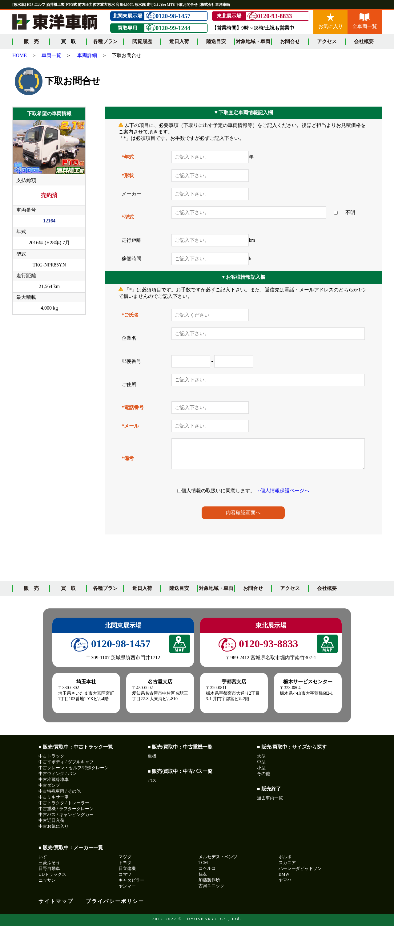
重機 (152, 756)
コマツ (125, 874)
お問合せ (290, 41)
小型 (261, 768)
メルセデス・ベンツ (218, 857)
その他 (263, 773)
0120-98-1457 (168, 16)
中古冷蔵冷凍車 (53, 779)
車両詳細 (87, 55)
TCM (203, 862)
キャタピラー (131, 880)
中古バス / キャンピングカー (66, 814)
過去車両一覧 (270, 798)
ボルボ (285, 857)
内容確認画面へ (243, 512)
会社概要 (364, 41)
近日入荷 (179, 41)
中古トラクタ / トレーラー (63, 803)
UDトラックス (52, 874)
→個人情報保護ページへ (282, 490)
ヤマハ (285, 880)
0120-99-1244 (168, 28)
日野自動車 (49, 868)
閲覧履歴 (142, 41)
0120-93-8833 (269, 16)
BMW (284, 874)
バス (152, 780)
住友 (203, 874)
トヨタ (125, 862)
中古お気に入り (53, 826)
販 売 (31, 41)
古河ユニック (211, 885)
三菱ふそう (49, 862)
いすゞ (44, 857)
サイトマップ (56, 901)
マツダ (125, 857)
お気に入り (330, 21)
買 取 (68, 588)
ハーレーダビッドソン (300, 868)
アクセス (327, 41)
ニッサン (47, 880)
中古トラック (51, 756)
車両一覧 (51, 55)
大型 (261, 756)
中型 (261, 762)
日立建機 (127, 868)
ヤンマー (127, 886)
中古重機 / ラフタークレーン (66, 808)
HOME (19, 55)
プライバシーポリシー (115, 901)
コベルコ (207, 868)
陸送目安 (216, 41)
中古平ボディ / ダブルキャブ (66, 762)
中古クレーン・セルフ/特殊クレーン (73, 768)
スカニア (287, 862)
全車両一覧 (364, 21)
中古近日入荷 (51, 820)
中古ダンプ (49, 785)
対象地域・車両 (253, 41)
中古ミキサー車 (53, 797)
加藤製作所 (209, 880)
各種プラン (105, 41)
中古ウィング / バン (57, 773)
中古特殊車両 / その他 (59, 791)
